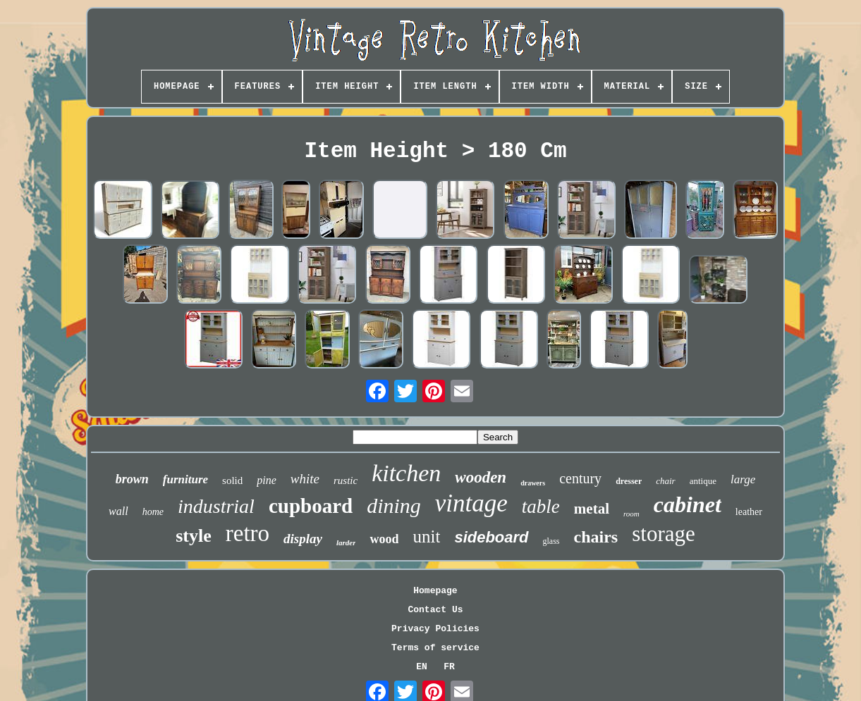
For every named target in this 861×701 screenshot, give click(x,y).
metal (591, 508)
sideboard (491, 537)
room (631, 513)
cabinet (687, 504)
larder (346, 542)
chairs (596, 537)
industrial (216, 506)
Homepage (435, 590)
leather (748, 512)
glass (551, 541)
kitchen (406, 473)
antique (703, 481)
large (743, 479)
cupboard (311, 506)
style (194, 536)
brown (132, 479)
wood (384, 539)
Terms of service (435, 648)
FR (449, 667)
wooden (480, 477)
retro (247, 533)
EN (421, 667)
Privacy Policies (435, 629)
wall (118, 511)
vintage (471, 503)
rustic (346, 480)
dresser (629, 481)
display (302, 538)
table (541, 506)
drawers (532, 483)
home (153, 512)
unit (426, 536)
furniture (185, 479)
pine (266, 480)
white (305, 478)
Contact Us (435, 609)
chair (665, 481)
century (580, 478)
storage (663, 533)
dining (394, 505)
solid (232, 480)
